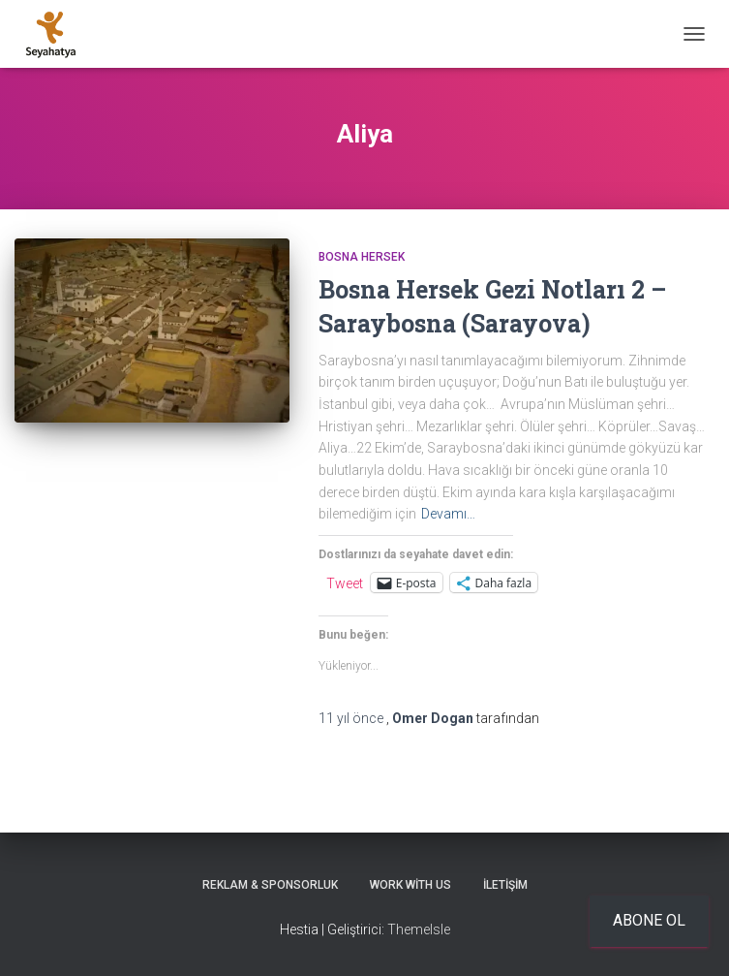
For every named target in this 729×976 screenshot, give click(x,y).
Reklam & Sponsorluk (270, 885)
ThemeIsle (418, 929)
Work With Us (410, 885)
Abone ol (649, 920)
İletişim (505, 885)
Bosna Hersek (362, 257)
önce (352, 718)
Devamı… (448, 513)
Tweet (344, 583)
